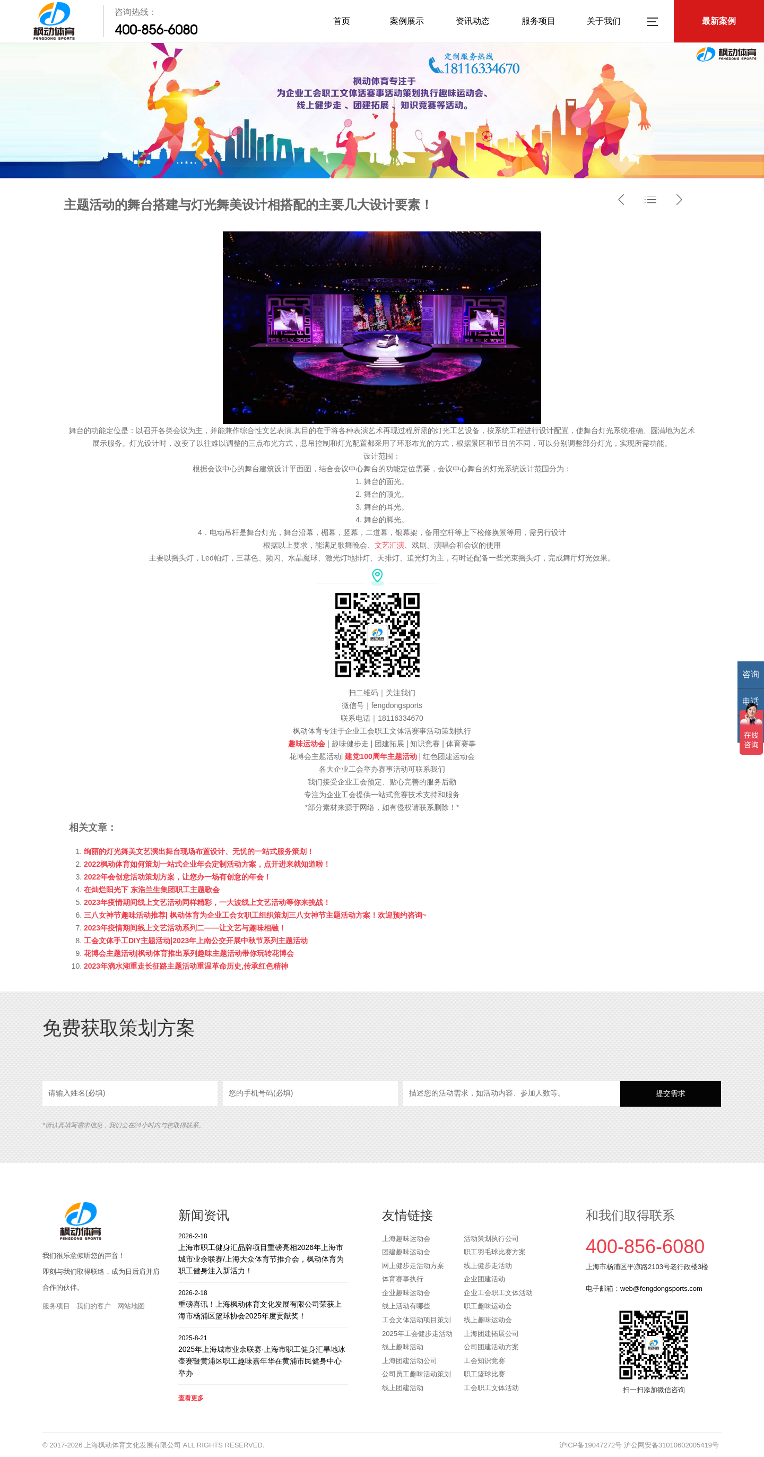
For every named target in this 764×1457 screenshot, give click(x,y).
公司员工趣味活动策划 (416, 1374)
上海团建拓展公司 (491, 1334)
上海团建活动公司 (409, 1361)
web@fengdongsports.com (661, 1288)
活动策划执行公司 (491, 1239)
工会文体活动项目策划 (416, 1320)
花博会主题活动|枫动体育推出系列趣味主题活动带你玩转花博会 (189, 953)
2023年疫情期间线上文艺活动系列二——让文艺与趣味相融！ (185, 928)
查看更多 (191, 1398)
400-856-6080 (156, 30)
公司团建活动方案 (491, 1347)
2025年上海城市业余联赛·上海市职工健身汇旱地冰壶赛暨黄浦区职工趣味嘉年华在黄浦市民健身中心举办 (263, 1355)
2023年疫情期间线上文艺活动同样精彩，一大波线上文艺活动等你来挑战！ (207, 902)
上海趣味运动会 (406, 1239)
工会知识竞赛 (484, 1361)
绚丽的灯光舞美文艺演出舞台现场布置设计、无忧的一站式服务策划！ (199, 851)
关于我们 (604, 20)
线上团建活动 (402, 1388)
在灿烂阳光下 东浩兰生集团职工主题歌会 (152, 889)
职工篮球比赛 (484, 1374)
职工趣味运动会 (488, 1306)
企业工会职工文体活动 (498, 1293)
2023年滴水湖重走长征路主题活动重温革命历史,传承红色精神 (186, 966)
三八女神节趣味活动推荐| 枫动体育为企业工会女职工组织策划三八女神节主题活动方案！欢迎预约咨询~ (255, 915)
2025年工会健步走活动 (417, 1334)
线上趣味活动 (402, 1347)
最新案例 (719, 20)
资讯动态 (473, 20)
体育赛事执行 (402, 1279)
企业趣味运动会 (406, 1293)
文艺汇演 (389, 545)
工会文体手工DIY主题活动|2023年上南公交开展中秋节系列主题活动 (196, 940)
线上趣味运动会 (488, 1320)
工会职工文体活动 (491, 1388)
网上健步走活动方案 (413, 1266)
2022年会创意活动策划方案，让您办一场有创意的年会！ (177, 877)
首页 (341, 20)
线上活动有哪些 (406, 1306)
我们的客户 (93, 1306)
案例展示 (407, 20)
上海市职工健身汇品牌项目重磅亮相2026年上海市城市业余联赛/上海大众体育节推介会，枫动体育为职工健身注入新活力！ (263, 1253)
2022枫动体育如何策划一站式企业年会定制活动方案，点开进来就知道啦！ (207, 864)
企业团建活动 (484, 1279)
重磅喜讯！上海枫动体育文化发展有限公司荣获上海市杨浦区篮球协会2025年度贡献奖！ (263, 1304)
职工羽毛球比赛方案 (495, 1252)
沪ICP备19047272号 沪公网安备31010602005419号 (639, 1445)
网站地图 (131, 1306)
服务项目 (538, 20)
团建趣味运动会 (406, 1252)
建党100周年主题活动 (379, 756)
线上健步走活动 (488, 1266)
